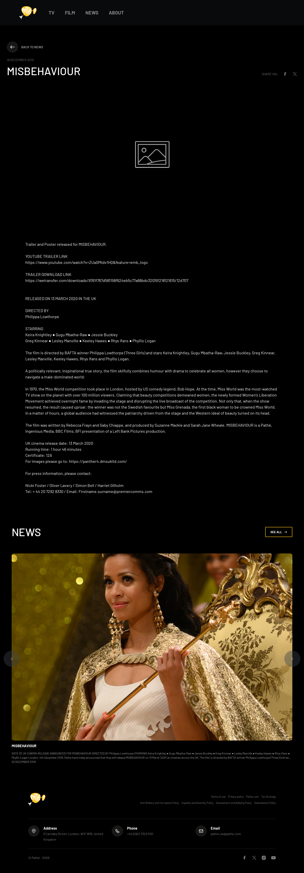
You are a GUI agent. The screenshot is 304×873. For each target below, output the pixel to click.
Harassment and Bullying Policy (234, 802)
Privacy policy (236, 796)
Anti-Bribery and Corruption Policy (159, 802)
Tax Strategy (268, 796)
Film (70, 12)
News (91, 12)
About (116, 12)
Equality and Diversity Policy (198, 802)
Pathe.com (252, 796)
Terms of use (218, 796)
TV (51, 12)
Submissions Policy (265, 802)
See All (278, 532)
